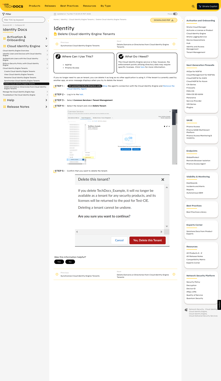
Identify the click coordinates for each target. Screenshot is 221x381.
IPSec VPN (191, 293)
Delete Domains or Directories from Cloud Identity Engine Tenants (25, 87)
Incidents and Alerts (195, 187)
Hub (188, 44)
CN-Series (191, 85)
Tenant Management (195, 53)
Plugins (189, 108)
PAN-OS (190, 92)
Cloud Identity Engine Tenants (15, 68)
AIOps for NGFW (194, 72)
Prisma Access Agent (196, 165)
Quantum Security (194, 299)
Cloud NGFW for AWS (196, 79)
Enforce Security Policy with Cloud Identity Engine (21, 64)
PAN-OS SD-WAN (194, 95)
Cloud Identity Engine (23, 46)
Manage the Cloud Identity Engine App (19, 92)
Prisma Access (193, 127)
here (143, 67)
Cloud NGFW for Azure (196, 82)
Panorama (191, 98)
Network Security (196, 310)
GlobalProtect (192, 158)
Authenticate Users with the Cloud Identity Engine (20, 59)
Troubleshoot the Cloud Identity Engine (19, 95)
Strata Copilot (207, 6)
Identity (64, 19)
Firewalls (190, 89)
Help (10, 100)
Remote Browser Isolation (198, 161)
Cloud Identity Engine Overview (16, 50)
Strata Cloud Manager (196, 28)
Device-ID (190, 289)
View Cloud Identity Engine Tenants (19, 74)
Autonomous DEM (194, 193)
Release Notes (18, 106)
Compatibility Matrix (195, 260)
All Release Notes (194, 257)
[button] (219, 305)
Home (56, 19)
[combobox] (23, 20)
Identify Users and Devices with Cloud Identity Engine (22, 54)
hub (81, 94)
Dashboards (191, 184)
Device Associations (195, 41)
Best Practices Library (196, 213)
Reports (190, 190)
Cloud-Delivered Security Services (203, 317)
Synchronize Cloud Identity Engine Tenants (22, 81)
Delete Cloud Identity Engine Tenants (19, 84)
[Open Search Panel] (194, 6)
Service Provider (194, 102)
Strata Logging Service (196, 37)
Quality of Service (194, 296)
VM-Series (191, 105)
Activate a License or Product (199, 31)
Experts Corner (193, 264)
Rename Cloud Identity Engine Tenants (20, 77)
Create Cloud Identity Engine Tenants (19, 71)
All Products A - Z (194, 254)
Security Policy (193, 283)
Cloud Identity (211, 310)
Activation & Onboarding (16, 38)
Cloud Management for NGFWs (200, 75)
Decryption (191, 286)
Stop (105, 86)
